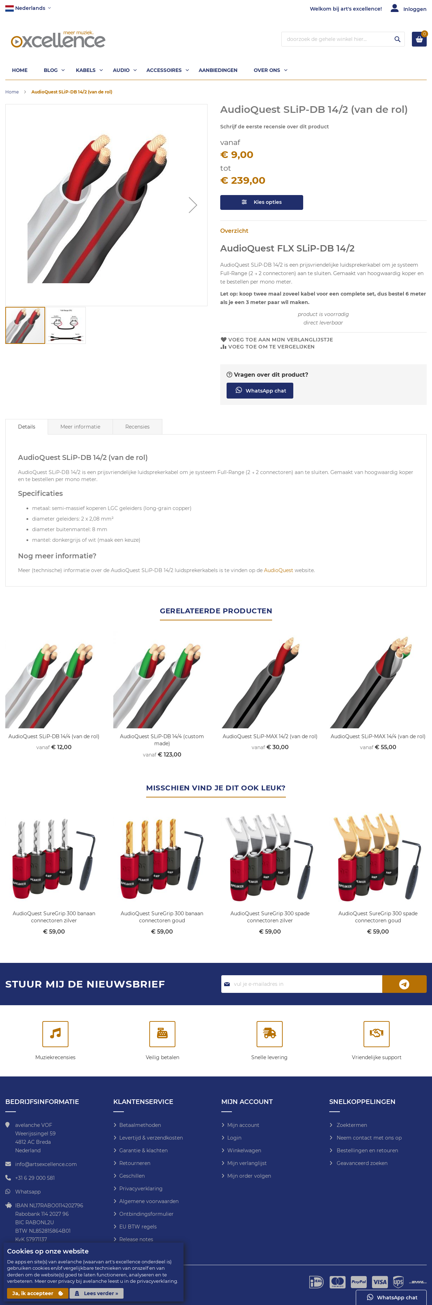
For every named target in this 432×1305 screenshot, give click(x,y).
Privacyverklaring (141, 1188)
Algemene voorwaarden (149, 1201)
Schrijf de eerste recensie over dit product (274, 127)
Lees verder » (96, 1293)
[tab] (26, 428)
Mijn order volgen (249, 1175)
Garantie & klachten (143, 1150)
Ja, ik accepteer (37, 1293)
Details (26, 428)
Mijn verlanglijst (247, 1163)
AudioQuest (278, 571)
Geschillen (132, 1175)
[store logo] (58, 39)
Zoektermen (351, 1125)
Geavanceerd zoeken (361, 1163)
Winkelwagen (244, 1150)
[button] (28, 8)
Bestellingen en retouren (366, 1150)
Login (234, 1137)
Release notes (136, 1239)
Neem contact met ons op (368, 1137)
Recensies (137, 428)
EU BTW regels (138, 1226)
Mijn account (243, 1125)
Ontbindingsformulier (146, 1213)
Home (12, 92)
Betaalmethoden (140, 1125)
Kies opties (262, 203)
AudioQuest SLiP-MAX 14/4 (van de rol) (378, 737)
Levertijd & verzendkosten (151, 1137)
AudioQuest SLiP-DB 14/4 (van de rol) (54, 737)
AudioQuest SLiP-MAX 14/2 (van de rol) (270, 737)
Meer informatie (80, 428)
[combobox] (343, 39)
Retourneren (134, 1163)
